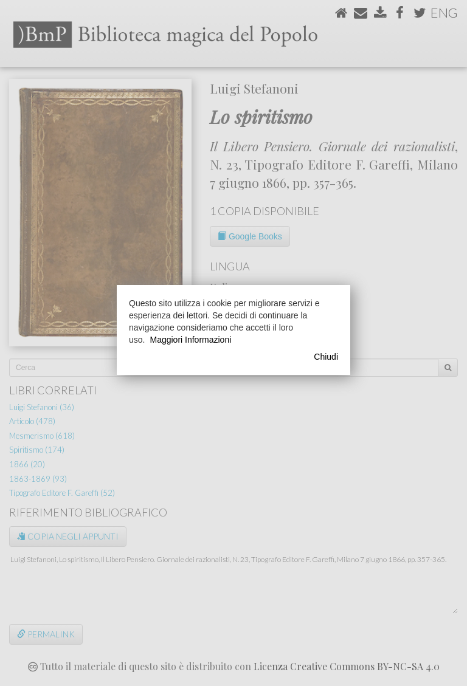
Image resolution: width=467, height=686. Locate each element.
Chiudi (326, 357)
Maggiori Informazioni (190, 340)
